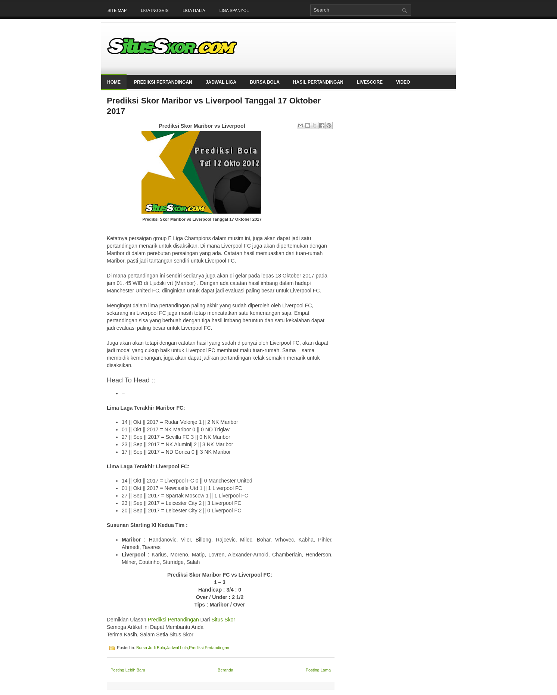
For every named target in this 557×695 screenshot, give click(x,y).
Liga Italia (194, 10)
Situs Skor (223, 620)
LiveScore (370, 82)
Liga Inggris (154, 10)
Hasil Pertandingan (318, 82)
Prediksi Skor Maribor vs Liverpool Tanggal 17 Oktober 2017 (214, 106)
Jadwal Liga (221, 82)
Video (403, 82)
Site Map (117, 10)
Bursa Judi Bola (150, 647)
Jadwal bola (177, 647)
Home (114, 82)
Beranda (225, 670)
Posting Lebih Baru (128, 670)
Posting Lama (318, 670)
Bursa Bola (265, 82)
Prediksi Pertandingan (163, 82)
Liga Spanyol (234, 10)
